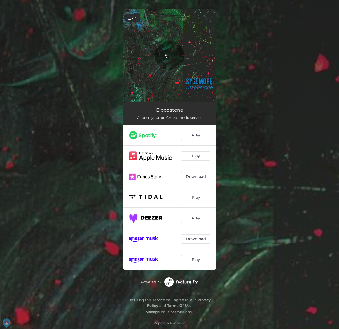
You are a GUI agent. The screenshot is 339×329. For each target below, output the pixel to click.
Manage (153, 312)
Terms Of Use (179, 305)
